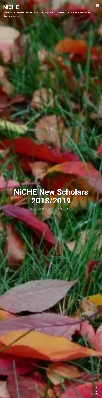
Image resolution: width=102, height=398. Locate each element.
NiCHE (11, 7)
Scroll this (95, 391)
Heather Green (65, 209)
